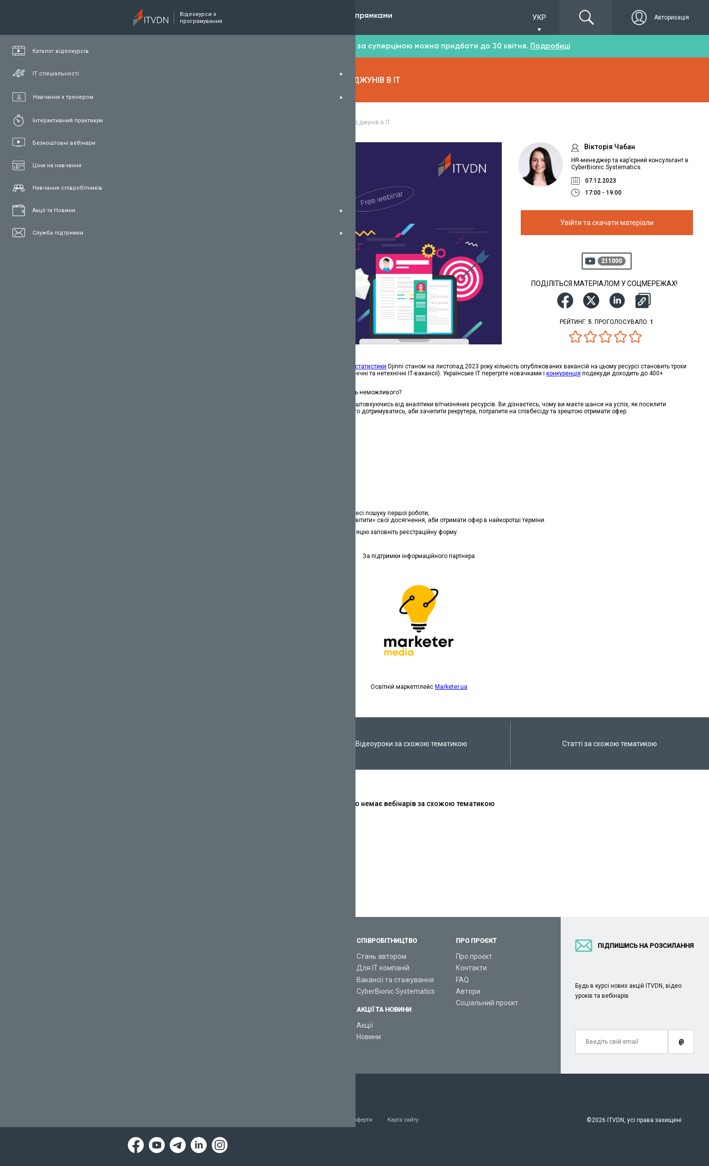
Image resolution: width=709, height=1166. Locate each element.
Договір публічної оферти (349, 1120)
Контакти (471, 968)
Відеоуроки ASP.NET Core (287, 991)
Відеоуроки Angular (278, 1038)
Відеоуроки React (275, 1049)
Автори (468, 991)
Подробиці (550, 45)
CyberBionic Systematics (395, 991)
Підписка (175, 17)
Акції (364, 1025)
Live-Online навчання (176, 1014)
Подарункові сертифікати (184, 1003)
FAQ (462, 980)
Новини (368, 1037)
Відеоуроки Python (277, 968)
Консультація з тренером (184, 956)
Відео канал (162, 1026)
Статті (152, 1038)
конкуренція (563, 373)
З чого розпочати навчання (291, 956)
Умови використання (172, 1120)
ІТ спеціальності (169, 980)
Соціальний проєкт (487, 1003)
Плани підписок (167, 991)
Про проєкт (474, 956)
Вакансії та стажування (395, 980)
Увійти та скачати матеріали (607, 223)
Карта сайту (417, 1120)
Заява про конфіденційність (257, 1120)
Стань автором (381, 956)
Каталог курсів (166, 968)
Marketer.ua (451, 686)
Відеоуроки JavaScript (282, 1026)
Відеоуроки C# (270, 980)
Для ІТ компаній (382, 968)
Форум (153, 1049)
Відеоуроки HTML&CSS (284, 1014)
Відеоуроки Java (273, 1003)
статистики (370, 366)
